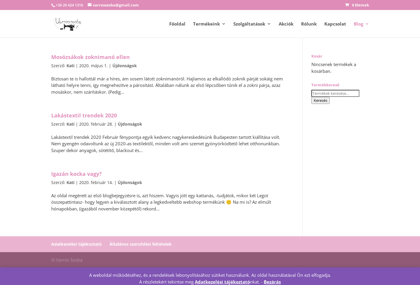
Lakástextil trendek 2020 (84, 115)
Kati (70, 65)
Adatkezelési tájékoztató (76, 244)
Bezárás (272, 282)
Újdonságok (124, 65)
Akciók (286, 24)
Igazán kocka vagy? (76, 173)
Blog (358, 24)
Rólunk (309, 24)
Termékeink (206, 24)
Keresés (320, 100)
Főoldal (177, 24)
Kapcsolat (335, 24)
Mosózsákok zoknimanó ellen (90, 56)
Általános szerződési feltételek (140, 244)
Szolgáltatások (249, 24)
